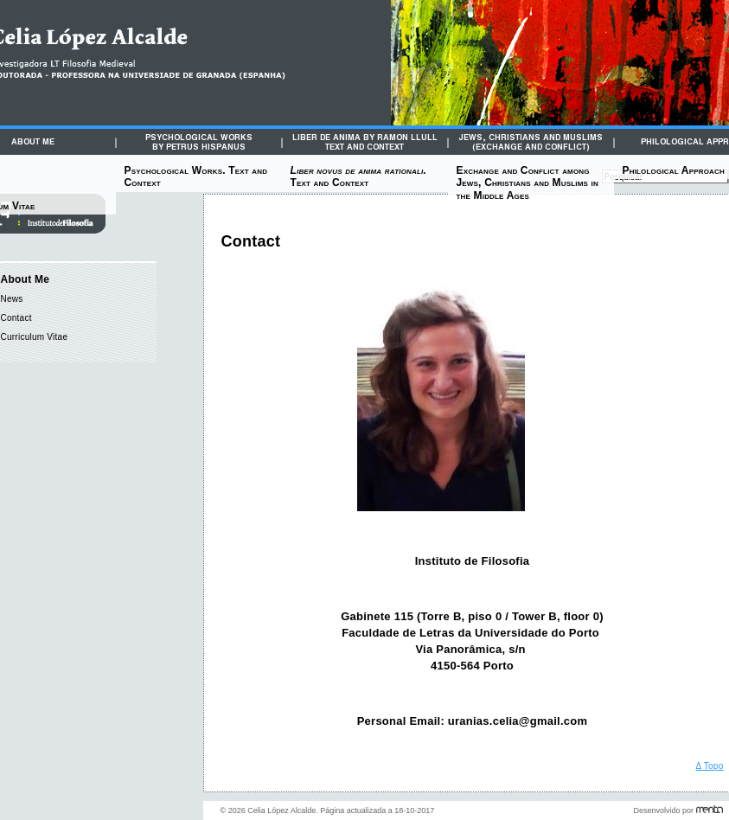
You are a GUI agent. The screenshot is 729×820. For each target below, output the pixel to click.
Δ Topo (709, 766)
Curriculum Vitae (34, 337)
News (12, 299)
